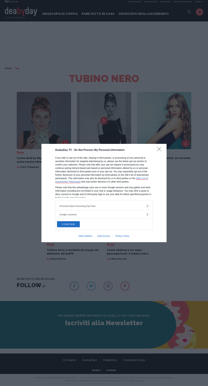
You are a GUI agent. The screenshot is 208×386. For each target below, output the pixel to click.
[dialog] (104, 193)
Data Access (104, 236)
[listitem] (104, 206)
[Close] (160, 150)
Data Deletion (85, 236)
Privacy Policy (122, 236)
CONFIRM (72, 224)
